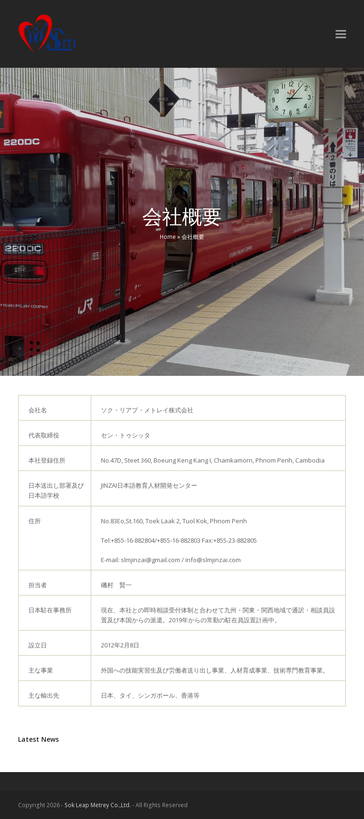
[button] (341, 34)
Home (168, 237)
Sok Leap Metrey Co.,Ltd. (97, 805)
